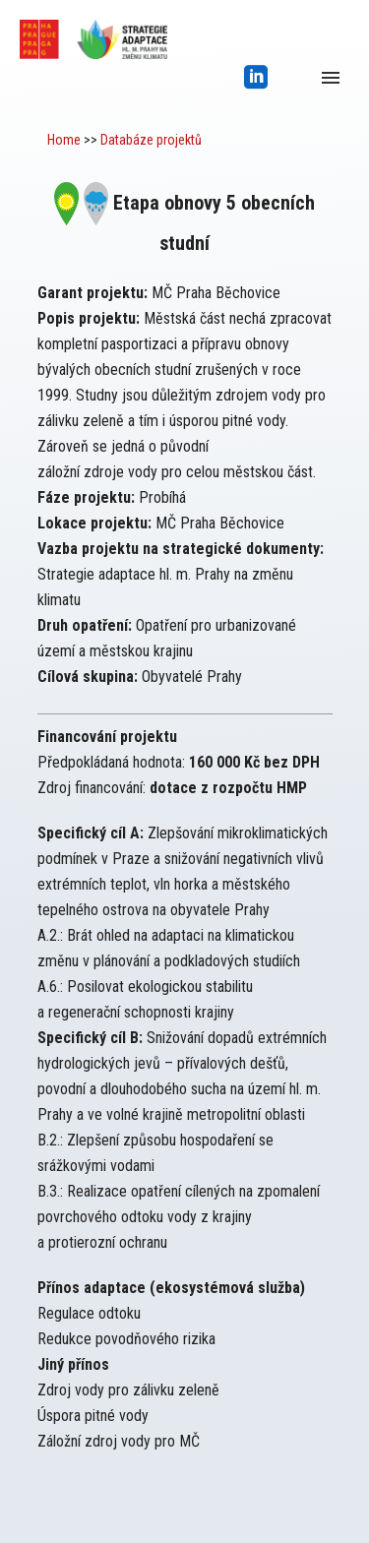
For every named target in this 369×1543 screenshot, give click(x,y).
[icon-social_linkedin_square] (256, 78)
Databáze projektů (151, 140)
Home (64, 140)
